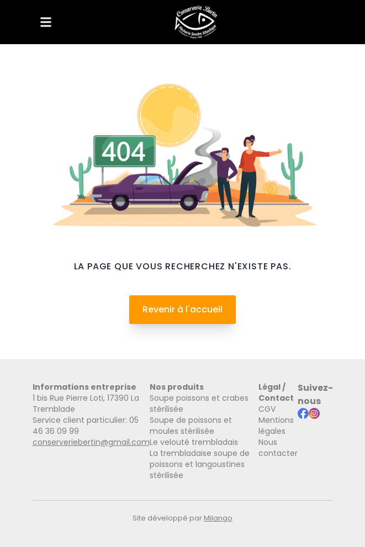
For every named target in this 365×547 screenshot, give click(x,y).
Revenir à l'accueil (182, 309)
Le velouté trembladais (194, 442)
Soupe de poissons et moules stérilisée (191, 426)
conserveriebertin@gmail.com (91, 442)
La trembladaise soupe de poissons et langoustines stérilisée (200, 464)
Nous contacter (278, 448)
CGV (267, 409)
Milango (218, 518)
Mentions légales (276, 426)
